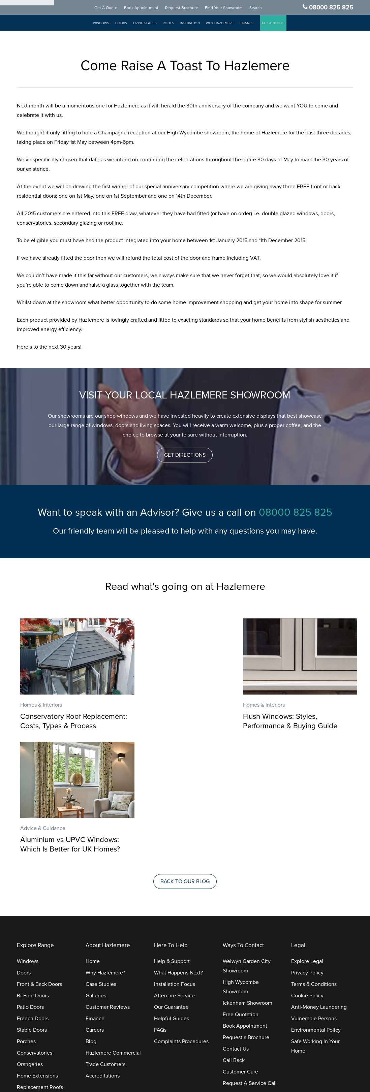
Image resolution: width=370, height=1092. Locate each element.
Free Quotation (240, 900)
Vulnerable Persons (314, 904)
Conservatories (34, 939)
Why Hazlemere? (105, 859)
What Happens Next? (178, 859)
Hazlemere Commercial (113, 939)
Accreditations (103, 962)
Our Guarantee (171, 893)
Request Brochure (188, 8)
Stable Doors (32, 916)
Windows (108, 24)
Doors (128, 24)
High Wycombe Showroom (241, 873)
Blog (91, 927)
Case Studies (101, 870)
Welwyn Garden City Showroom (247, 852)
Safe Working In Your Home (315, 932)
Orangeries (30, 950)
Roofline (26, 985)
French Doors (33, 904)
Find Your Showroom (230, 8)
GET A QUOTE (280, 24)
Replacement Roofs (40, 973)
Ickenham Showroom (247, 889)
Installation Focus (174, 870)
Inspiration (197, 24)
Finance (253, 24)
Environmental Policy (316, 916)
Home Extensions (37, 962)
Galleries (96, 881)
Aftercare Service (174, 881)
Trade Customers (105, 950)
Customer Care (240, 958)
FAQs (160, 916)
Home (93, 847)
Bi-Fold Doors (33, 881)
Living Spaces (151, 24)
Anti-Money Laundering (319, 893)
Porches (26, 927)
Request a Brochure (246, 923)
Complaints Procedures (181, 927)
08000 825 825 (331, 7)
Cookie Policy (307, 881)
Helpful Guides (171, 904)
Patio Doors (30, 893)
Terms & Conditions (314, 870)
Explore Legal (307, 847)
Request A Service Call (250, 969)
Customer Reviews (108, 893)
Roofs (175, 24)
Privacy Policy (307, 859)
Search (262, 8)
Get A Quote (112, 8)
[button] (185, 455)
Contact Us (236, 935)
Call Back (234, 946)
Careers (95, 916)
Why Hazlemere (226, 24)
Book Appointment (148, 8)
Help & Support (172, 847)
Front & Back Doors (39, 870)
